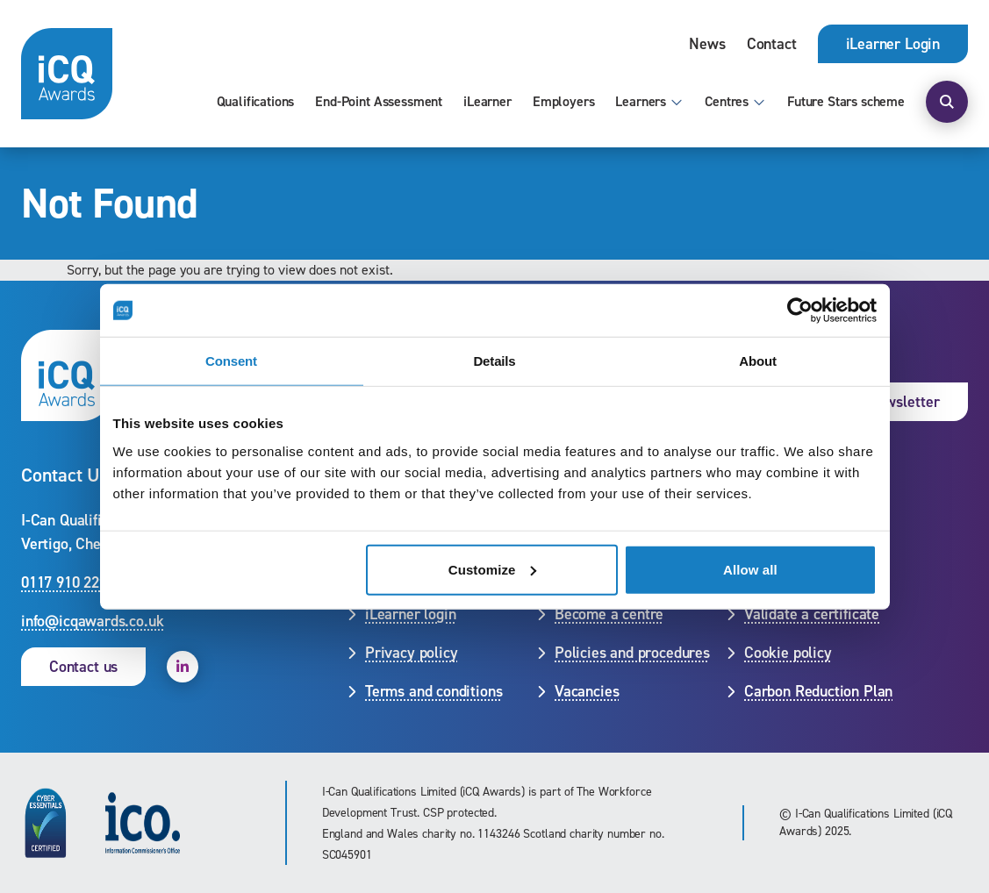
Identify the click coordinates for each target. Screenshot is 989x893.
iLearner (487, 101)
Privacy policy (411, 652)
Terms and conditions (433, 691)
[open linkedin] (182, 666)
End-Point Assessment (378, 101)
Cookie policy (788, 652)
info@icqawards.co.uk (92, 621)
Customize (492, 568)
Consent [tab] (231, 361)
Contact (772, 43)
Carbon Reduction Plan (818, 691)
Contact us (83, 666)
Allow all (750, 568)
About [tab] (758, 361)
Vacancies (587, 691)
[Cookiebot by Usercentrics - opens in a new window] (800, 310)
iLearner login (410, 614)
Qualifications (256, 101)
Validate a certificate (811, 614)
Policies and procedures (632, 652)
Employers (564, 101)
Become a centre (609, 614)
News (707, 43)
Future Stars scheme (846, 101)
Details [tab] (494, 361)
